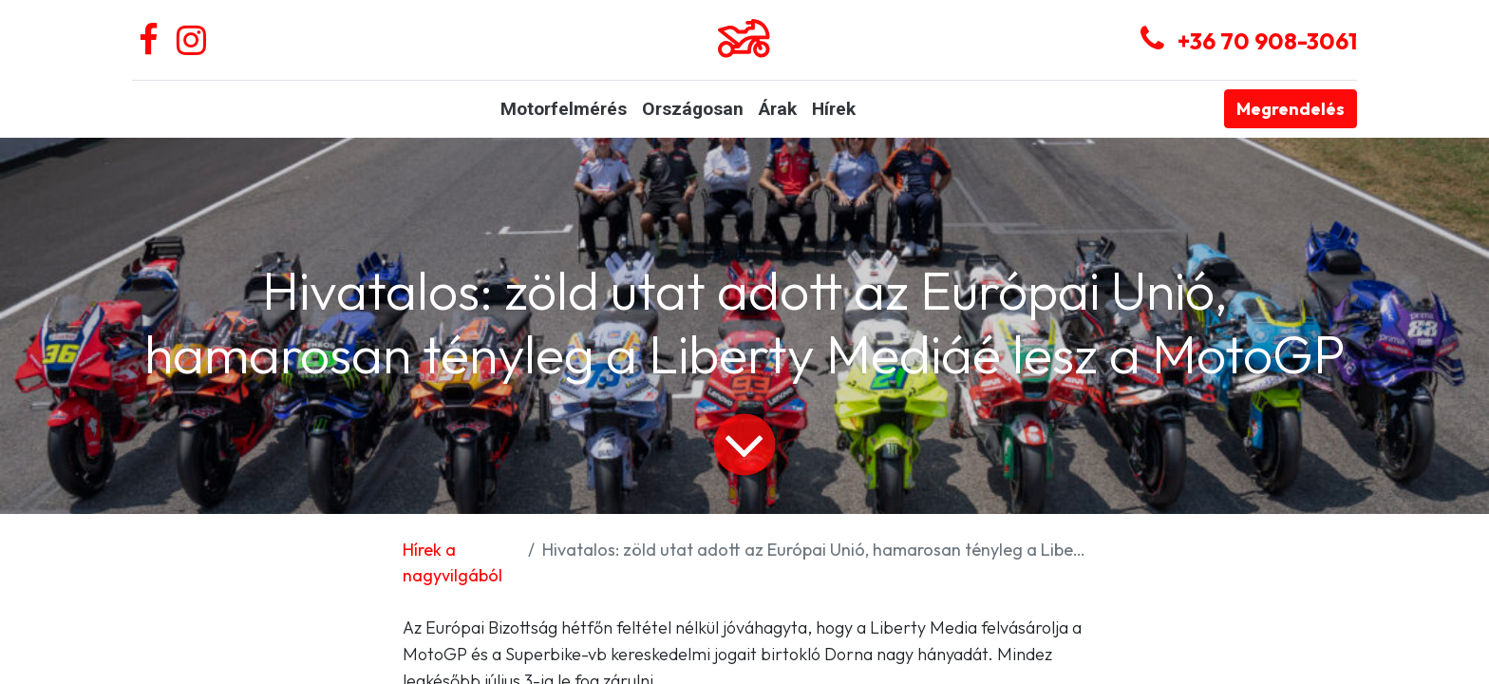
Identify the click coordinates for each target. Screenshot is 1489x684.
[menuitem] (563, 109)
